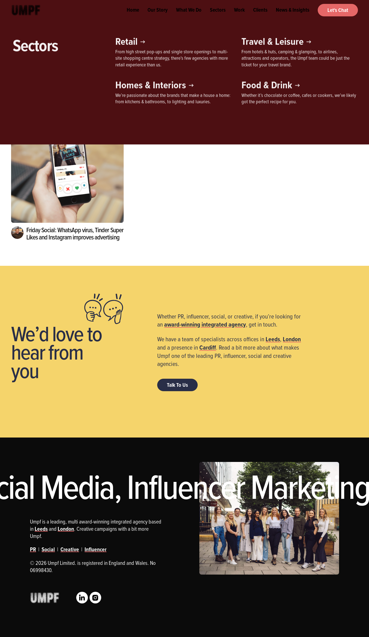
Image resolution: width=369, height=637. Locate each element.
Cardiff (207, 347)
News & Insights (292, 17)
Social (48, 549)
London (292, 339)
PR (84, 79)
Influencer (57, 79)
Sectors (218, 17)
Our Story (157, 17)
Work (239, 17)
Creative (25, 79)
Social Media (113, 79)
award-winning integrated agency (205, 324)
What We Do (189, 17)
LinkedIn (82, 597)
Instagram (95, 597)
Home (133, 17)
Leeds (273, 339)
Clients (260, 17)
